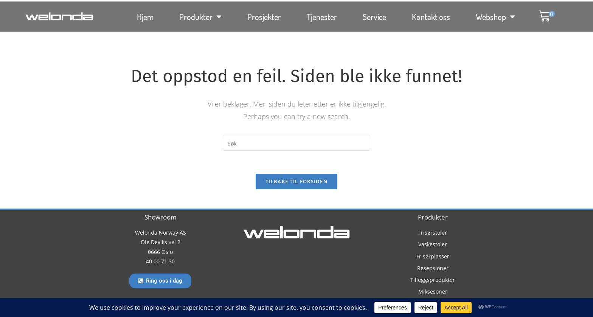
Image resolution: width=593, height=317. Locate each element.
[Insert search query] (296, 143)
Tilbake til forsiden (296, 181)
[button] (543, 10)
